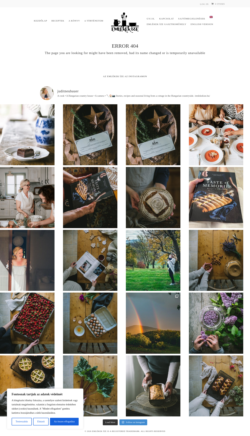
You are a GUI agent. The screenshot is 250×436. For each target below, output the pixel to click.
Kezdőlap (40, 20)
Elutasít (41, 421)
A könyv (74, 20)
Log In (204, 4)
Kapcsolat (166, 18)
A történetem (93, 20)
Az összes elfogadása (64, 421)
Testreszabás (22, 421)
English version (202, 24)
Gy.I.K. (151, 18)
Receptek (57, 20)
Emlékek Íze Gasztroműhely (166, 24)
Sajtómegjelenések (191, 18)
